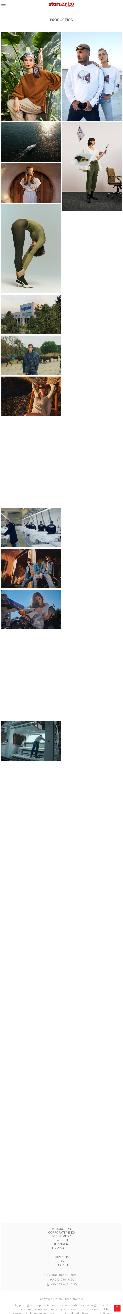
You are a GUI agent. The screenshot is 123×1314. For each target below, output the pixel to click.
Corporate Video (61, 1196)
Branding (61, 1208)
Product (61, 1204)
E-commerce (61, 1212)
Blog (61, 1225)
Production (61, 1193)
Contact (61, 1229)
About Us (61, 1221)
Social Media (62, 1200)
